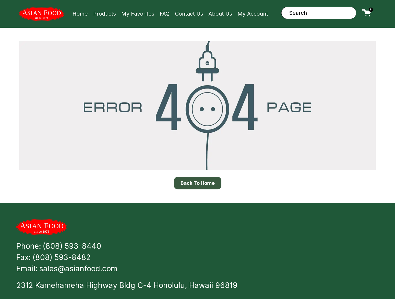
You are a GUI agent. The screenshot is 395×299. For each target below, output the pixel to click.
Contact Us (189, 13)
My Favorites (137, 13)
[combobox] (318, 13)
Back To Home (198, 183)
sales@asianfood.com (78, 268)
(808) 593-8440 (72, 246)
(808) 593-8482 (61, 257)
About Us (220, 13)
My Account (252, 13)
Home (80, 13)
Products (104, 13)
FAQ (165, 13)
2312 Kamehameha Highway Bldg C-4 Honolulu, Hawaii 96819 (126, 285)
